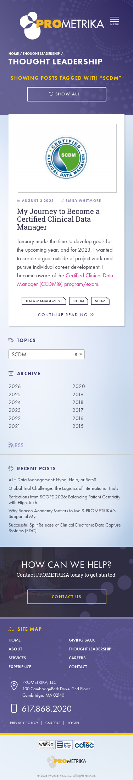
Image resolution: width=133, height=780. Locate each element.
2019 (78, 394)
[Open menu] (114, 21)
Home (14, 53)
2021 (15, 426)
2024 (15, 402)
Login (73, 723)
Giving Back (82, 640)
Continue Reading (66, 315)
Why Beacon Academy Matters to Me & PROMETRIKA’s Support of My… (62, 513)
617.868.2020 (40, 708)
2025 (15, 394)
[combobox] (47, 354)
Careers (77, 658)
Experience (20, 667)
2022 (15, 418)
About (15, 649)
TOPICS (27, 340)
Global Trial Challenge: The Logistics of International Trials (63, 488)
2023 (15, 410)
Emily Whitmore (83, 200)
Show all (64, 94)
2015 (78, 426)
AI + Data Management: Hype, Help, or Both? (52, 480)
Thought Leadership (41, 53)
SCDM (100, 301)
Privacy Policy (24, 723)
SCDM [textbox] (19, 354)
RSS (16, 445)
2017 (78, 410)
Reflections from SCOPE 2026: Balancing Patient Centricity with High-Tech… (64, 500)
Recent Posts (32, 469)
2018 (78, 402)
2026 (15, 386)
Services (17, 658)
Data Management (44, 301)
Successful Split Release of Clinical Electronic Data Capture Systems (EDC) (65, 528)
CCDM (78, 301)
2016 (78, 418)
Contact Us (66, 597)
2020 (78, 386)
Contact (78, 667)
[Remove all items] (75, 354)
